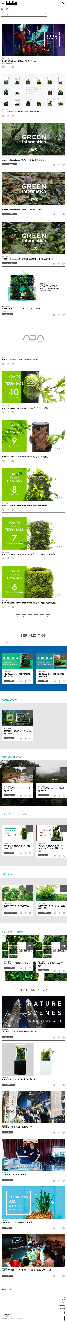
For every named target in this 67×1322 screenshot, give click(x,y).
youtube (62, 1308)
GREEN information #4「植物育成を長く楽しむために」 (23, 209)
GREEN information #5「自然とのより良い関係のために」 (24, 160)
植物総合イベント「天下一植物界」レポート (33, 1126)
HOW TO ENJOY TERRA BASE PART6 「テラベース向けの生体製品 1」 (29, 603)
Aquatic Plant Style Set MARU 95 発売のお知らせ (21, 111)
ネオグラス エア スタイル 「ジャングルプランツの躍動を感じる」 (51, 848)
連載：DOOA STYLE (8, 64)
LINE (63, 1302)
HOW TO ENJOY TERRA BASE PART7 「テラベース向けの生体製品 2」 (29, 554)
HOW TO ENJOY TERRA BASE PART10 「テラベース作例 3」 (26, 408)
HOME (4, 1290)
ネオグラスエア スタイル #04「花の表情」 (33, 1221)
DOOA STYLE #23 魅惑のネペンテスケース (19, 61)
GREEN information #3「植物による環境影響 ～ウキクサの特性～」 (27, 259)
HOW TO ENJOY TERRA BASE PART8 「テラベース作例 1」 (25, 505)
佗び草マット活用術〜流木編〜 (17, 963)
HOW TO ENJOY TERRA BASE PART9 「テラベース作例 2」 (25, 457)
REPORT (9, 795)
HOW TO (7, 314)
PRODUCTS (10, 913)
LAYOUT (9, 738)
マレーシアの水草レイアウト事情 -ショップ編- (33, 1030)
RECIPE (9, 681)
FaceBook (62, 1300)
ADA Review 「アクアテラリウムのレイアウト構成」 (22, 308)
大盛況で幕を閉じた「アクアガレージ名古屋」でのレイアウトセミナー (33, 1269)
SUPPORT (7, 1314)
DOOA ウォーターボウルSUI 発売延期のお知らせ (20, 359)
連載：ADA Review (7, 311)
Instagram (62, 1305)
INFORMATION (10, 164)
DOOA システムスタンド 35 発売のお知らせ (33, 1078)
